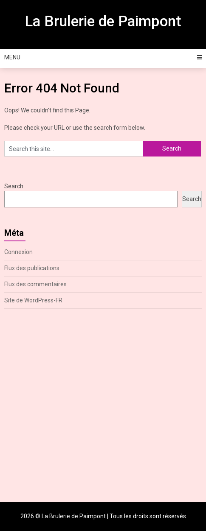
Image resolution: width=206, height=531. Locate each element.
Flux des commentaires (35, 284)
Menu (12, 57)
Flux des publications (31, 268)
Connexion (18, 252)
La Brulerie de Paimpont (103, 21)
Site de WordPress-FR (33, 300)
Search (13, 186)
